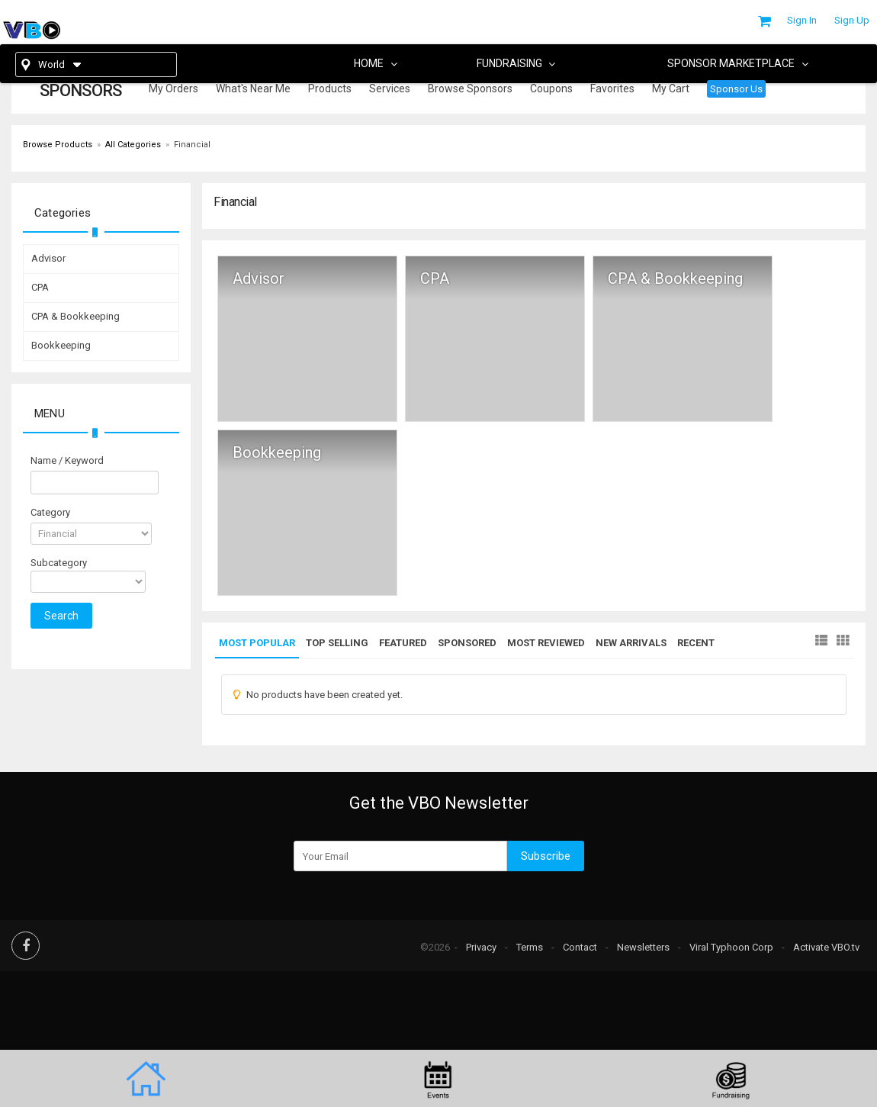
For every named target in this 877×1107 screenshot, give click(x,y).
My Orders (173, 88)
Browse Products (57, 145)
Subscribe (545, 856)
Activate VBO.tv (826, 947)
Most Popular (257, 642)
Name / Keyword (67, 460)
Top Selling (337, 642)
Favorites (612, 88)
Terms (529, 947)
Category (50, 512)
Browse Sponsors (470, 88)
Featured (403, 642)
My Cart (670, 88)
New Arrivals (631, 642)
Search (61, 616)
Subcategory (59, 562)
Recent (696, 642)
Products (330, 88)
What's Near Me (253, 88)
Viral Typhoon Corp (731, 947)
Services (389, 88)
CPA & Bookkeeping (675, 279)
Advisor (258, 279)
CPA (434, 279)
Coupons (551, 88)
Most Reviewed (546, 642)
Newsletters (643, 947)
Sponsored (467, 642)
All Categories (133, 145)
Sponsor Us (736, 89)
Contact (580, 947)
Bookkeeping (277, 453)
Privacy (481, 947)
